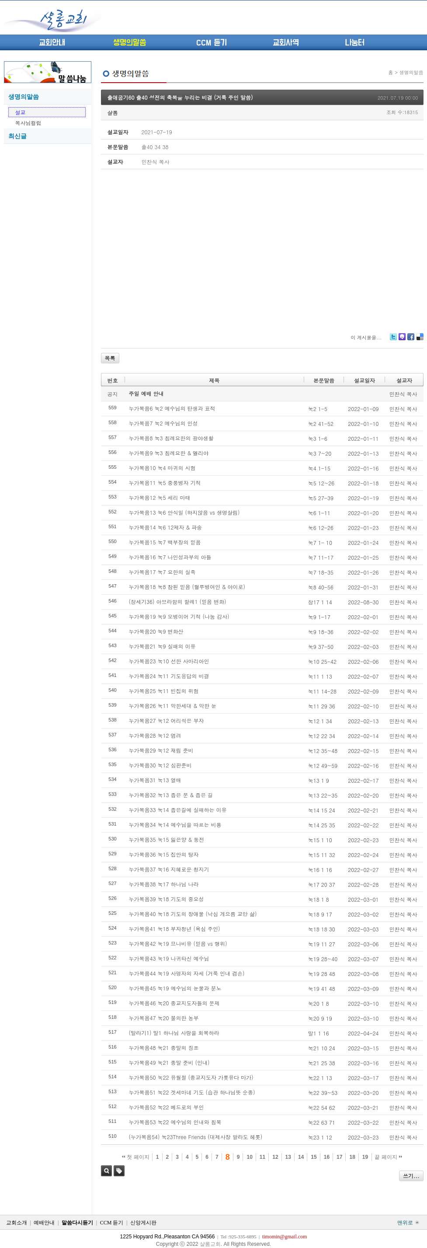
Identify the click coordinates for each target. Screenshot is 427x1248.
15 (313, 1157)
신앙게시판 (143, 1223)
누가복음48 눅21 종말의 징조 (164, 1047)
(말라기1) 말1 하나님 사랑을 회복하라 (174, 1032)
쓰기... (411, 1175)
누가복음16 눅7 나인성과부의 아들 (170, 557)
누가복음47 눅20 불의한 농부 (164, 1017)
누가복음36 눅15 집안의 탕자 (164, 854)
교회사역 (286, 42)
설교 (20, 112)
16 (327, 1157)
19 (365, 1157)
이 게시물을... (366, 337)
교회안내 (52, 42)
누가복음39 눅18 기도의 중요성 (166, 899)
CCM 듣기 (211, 42)
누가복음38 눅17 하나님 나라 (164, 884)
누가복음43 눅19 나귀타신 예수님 (169, 958)
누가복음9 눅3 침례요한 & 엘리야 (169, 453)
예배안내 (44, 1223)
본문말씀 (323, 380)
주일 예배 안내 (146, 393)
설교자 (404, 380)
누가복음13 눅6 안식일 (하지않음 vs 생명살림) (184, 512)
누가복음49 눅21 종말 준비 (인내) (169, 1062)
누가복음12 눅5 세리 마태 (160, 497)
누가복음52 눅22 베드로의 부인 (166, 1107)
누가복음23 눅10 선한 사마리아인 (169, 661)
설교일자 (364, 380)
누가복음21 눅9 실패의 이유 (162, 646)
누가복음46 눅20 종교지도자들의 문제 (174, 1003)
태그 (119, 1170)
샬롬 (113, 112)
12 (275, 1157)
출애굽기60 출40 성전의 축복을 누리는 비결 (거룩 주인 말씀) (180, 97)
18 (352, 1157)
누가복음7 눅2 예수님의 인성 (163, 423)
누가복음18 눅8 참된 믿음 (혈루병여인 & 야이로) (187, 586)
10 (249, 1157)
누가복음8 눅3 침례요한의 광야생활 (171, 438)
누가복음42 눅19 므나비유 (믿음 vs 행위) (178, 943)
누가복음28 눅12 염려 (155, 735)
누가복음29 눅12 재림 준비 (161, 750)
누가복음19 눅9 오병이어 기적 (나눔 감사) (179, 616)
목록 (110, 358)
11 (262, 1157)
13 (288, 1157)
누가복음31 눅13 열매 (155, 780)
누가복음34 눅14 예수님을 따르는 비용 (175, 824)
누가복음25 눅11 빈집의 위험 (164, 690)
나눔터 (355, 42)
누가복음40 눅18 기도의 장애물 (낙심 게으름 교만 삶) (193, 913)
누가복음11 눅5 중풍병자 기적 (165, 482)
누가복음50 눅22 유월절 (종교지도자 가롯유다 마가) (191, 1077)
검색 (106, 1170)
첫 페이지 (135, 1157)
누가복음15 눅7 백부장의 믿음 (165, 542)
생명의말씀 (129, 42)
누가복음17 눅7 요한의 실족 (162, 571)
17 (339, 1157)
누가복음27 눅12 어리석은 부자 (166, 720)
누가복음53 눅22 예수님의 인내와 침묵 (175, 1122)
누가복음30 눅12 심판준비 (160, 765)
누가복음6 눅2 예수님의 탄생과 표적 (172, 408)
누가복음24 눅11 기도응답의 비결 (169, 676)
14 (301, 1157)
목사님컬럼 (28, 122)
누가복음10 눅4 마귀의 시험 (162, 467)
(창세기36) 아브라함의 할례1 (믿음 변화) (177, 601)
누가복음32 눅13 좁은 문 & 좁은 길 (171, 794)
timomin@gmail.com (284, 1237)
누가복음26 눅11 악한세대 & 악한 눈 (173, 705)
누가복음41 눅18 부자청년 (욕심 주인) (174, 928)
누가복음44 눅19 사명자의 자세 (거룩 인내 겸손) (187, 973)
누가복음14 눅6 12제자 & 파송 (165, 527)
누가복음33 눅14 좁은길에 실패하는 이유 (178, 809)
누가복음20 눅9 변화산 (156, 631)
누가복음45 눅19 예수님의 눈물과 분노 (175, 988)
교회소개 (16, 1223)
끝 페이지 (388, 1157)
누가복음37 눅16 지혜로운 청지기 (169, 869)
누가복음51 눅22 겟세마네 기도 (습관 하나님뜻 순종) (192, 1092)
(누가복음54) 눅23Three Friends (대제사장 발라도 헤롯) (196, 1136)
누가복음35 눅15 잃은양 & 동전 (167, 839)
